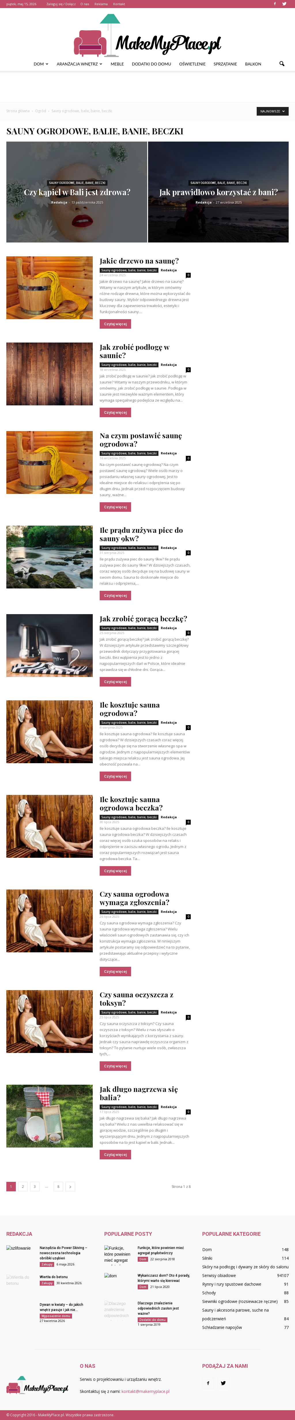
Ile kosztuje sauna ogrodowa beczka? (131, 803)
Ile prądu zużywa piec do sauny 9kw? (141, 534)
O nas (84, 4)
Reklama (101, 4)
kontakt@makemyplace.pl (145, 1391)
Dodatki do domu (151, 63)
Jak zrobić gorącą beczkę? (143, 618)
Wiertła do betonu (54, 1277)
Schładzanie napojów (222, 1327)
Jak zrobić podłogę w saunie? (134, 351)
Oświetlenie (192, 63)
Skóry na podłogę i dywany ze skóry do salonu (245, 1266)
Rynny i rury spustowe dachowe (231, 1284)
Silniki (207, 1258)
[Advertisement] (147, 86)
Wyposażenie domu (55, 1316)
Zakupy (46, 1264)
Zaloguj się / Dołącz (61, 4)
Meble (117, 63)
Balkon (253, 63)
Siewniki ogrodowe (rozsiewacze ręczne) (240, 1301)
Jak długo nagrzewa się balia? (139, 1093)
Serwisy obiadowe (219, 1275)
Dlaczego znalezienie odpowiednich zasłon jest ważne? (158, 1308)
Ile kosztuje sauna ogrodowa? (130, 709)
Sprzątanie (225, 63)
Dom (41, 63)
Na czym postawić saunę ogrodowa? (141, 439)
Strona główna (18, 110)
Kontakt (119, 4)
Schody (209, 1292)
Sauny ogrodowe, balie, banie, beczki (77, 183)
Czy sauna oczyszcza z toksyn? (136, 998)
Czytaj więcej (115, 324)
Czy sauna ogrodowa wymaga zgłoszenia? (134, 898)
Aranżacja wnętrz (79, 63)
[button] (282, 64)
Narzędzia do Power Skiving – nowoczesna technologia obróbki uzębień (63, 1253)
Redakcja (59, 202)
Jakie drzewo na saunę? (139, 260)
